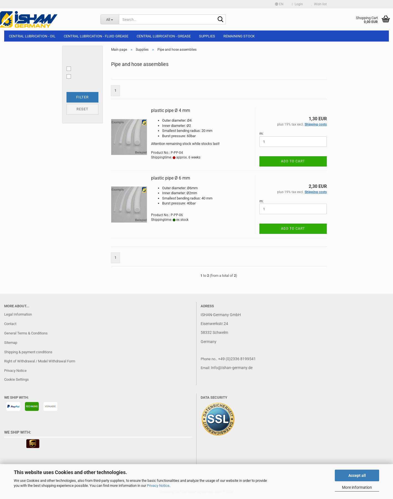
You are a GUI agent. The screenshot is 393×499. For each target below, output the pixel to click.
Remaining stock (239, 36)
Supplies (207, 36)
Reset (82, 109)
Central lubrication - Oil (32, 36)
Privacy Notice (158, 485)
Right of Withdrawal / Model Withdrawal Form (39, 361)
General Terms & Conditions (26, 333)
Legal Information (18, 314)
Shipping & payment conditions (28, 352)
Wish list (319, 4)
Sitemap (10, 343)
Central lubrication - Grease (164, 36)
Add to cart (293, 161)
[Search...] (109, 19)
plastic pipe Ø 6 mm (170, 178)
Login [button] (297, 4)
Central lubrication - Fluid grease (96, 36)
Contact (10, 324)
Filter (82, 97)
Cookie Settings (16, 379)
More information (357, 487)
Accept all (357, 475)
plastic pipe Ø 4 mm (170, 110)
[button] (279, 4)
